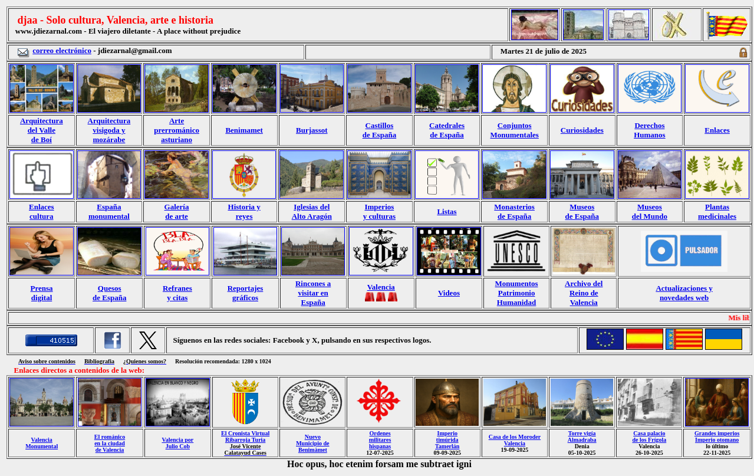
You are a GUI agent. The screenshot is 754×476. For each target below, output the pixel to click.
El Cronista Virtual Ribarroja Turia (245, 436)
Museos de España (582, 211)
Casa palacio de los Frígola (649, 436)
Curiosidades (582, 130)
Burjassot (311, 130)
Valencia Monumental (41, 442)
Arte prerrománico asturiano (176, 130)
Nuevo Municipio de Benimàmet (312, 443)
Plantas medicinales (717, 211)
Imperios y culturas (379, 211)
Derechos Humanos (649, 130)
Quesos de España (109, 293)
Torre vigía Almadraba (582, 436)
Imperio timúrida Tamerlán (447, 439)
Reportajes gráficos (246, 293)
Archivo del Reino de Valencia (583, 293)
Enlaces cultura (41, 211)
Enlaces (717, 130)
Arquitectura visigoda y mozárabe (109, 130)
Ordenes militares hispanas (380, 439)
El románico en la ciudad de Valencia (109, 443)
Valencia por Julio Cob (177, 442)
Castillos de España (379, 130)
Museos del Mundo (649, 211)
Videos (449, 292)
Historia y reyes (244, 211)
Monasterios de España (514, 211)
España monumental (109, 211)
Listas (446, 211)
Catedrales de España (447, 130)
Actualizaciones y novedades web (684, 293)
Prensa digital (42, 293)
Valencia (381, 287)
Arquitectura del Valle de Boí (41, 130)
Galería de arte (176, 211)
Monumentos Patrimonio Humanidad (516, 293)
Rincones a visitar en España (313, 293)
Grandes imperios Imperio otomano (716, 436)
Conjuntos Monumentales (514, 130)
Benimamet (244, 130)
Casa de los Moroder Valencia (515, 440)
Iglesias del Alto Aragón (312, 211)
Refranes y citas (177, 293)
